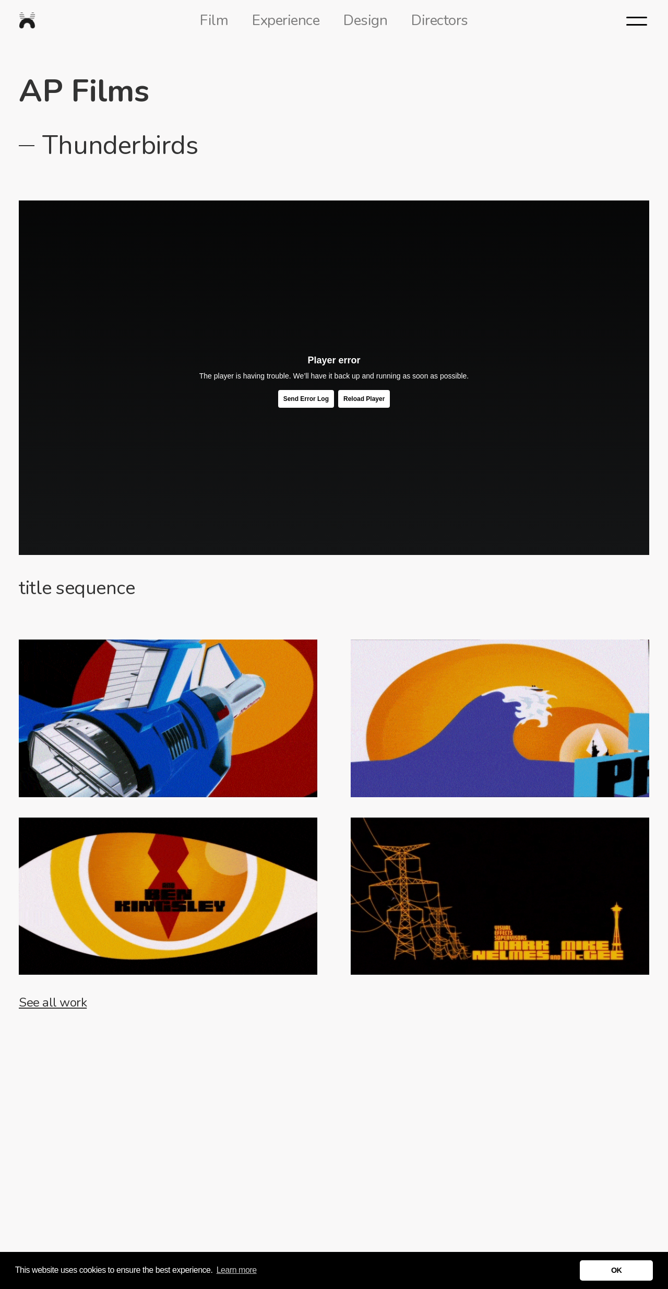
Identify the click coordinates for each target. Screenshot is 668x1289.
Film (214, 20)
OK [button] (616, 1270)
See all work (53, 1002)
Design (365, 20)
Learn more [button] (237, 1270)
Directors (439, 20)
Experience (285, 20)
